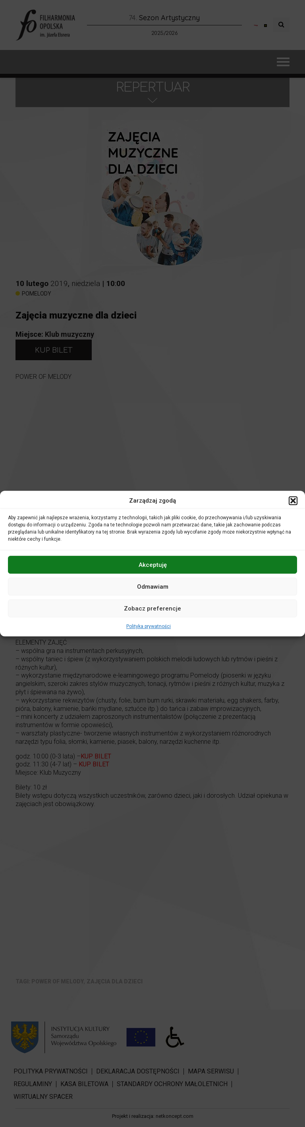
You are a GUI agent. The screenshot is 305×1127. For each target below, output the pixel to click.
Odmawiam (152, 586)
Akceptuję (153, 564)
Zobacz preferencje (152, 608)
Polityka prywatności (148, 626)
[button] (293, 501)
